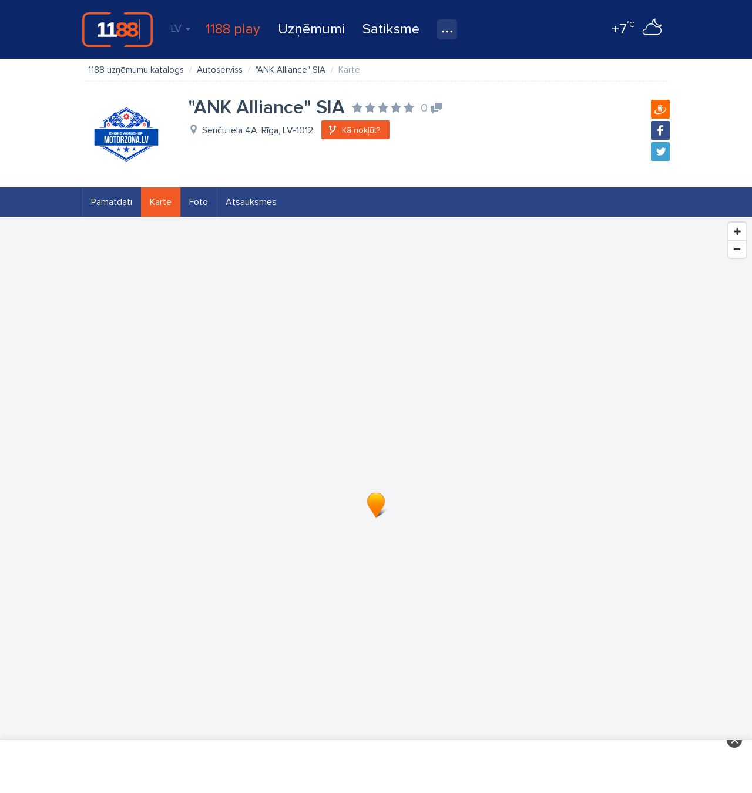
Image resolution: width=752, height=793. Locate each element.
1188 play (233, 29)
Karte (161, 202)
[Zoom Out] (737, 249)
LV (180, 28)
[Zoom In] (737, 231)
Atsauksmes (251, 202)
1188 (117, 29)
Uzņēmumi (311, 29)
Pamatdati (111, 202)
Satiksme (390, 29)
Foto (198, 202)
